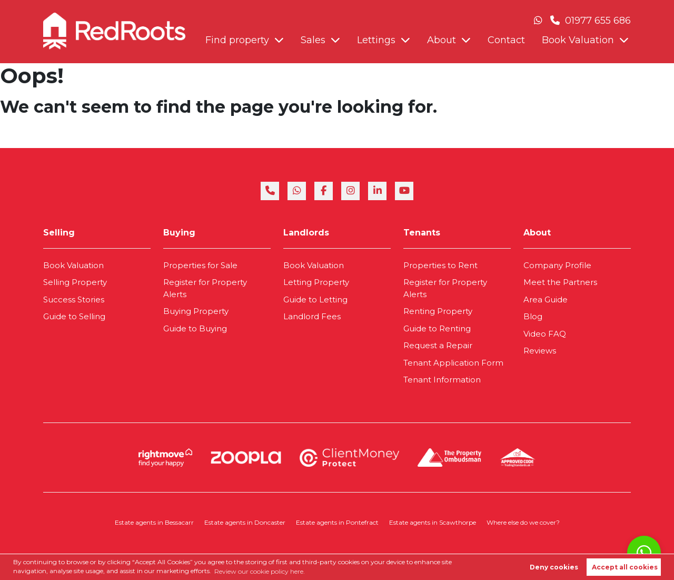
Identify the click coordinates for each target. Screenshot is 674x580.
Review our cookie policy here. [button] (259, 571)
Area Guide (545, 299)
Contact (506, 40)
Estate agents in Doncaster (244, 522)
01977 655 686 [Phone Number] (590, 20)
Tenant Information (442, 380)
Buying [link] (179, 233)
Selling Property (75, 282)
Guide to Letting (315, 299)
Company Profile (557, 265)
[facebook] (323, 191)
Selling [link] (59, 233)
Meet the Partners (560, 282)
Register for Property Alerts (205, 288)
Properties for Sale (200, 265)
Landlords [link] (306, 233)
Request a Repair (437, 345)
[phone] (270, 191)
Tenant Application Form (453, 363)
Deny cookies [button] (554, 567)
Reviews (539, 351)
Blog (532, 316)
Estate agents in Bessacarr (154, 522)
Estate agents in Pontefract (337, 522)
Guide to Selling (74, 316)
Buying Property (196, 311)
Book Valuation (578, 40)
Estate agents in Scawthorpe (432, 522)
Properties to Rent (440, 265)
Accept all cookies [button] (625, 567)
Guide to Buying (195, 328)
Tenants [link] (421, 233)
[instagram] (350, 191)
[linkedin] (377, 191)
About (441, 40)
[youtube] (404, 191)
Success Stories (73, 299)
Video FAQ (544, 334)
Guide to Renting (437, 328)
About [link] (537, 233)
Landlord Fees (312, 316)
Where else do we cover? (523, 522)
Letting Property (316, 282)
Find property (237, 40)
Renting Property (437, 311)
